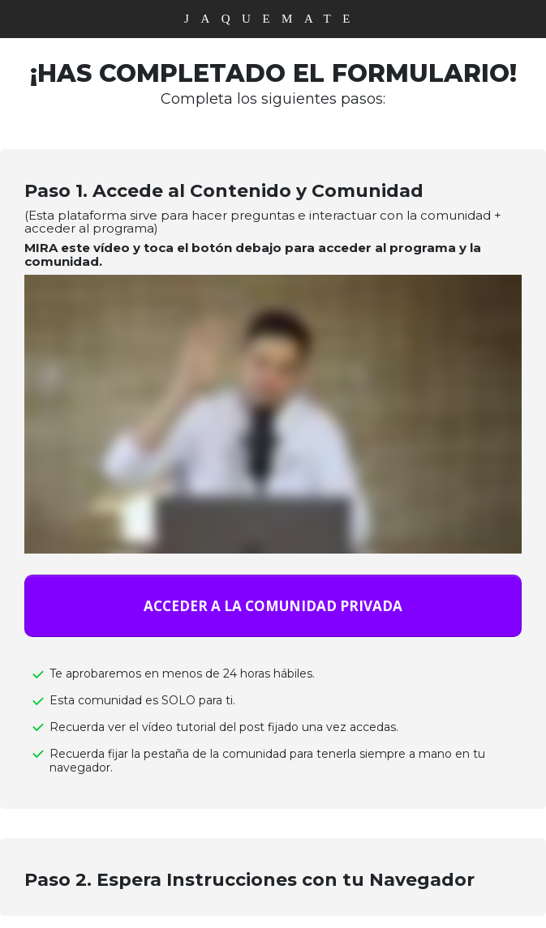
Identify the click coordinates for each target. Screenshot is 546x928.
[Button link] (273, 606)
